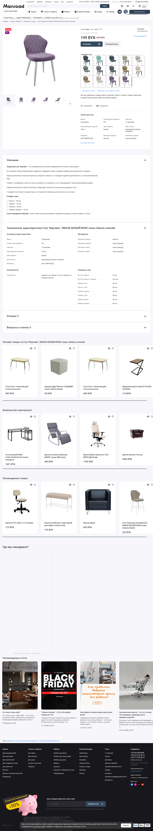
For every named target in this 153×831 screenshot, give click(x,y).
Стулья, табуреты (49, 12)
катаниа (18, 741)
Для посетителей (8, 760)
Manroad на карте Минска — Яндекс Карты (27, 653)
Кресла (32, 12)
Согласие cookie (39, 827)
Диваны (56, 763)
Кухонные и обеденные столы (64, 770)
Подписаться (95, 804)
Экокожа (82, 770)
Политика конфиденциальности (116, 777)
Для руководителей (9, 753)
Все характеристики (87, 143)
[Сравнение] (128, 6)
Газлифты (82, 760)
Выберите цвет (87, 54)
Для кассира (32, 756)
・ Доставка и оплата (88, 91)
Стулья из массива (34, 763)
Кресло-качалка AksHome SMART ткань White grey (55, 456)
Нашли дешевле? (140, 36)
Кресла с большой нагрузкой (12, 773)
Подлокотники (84, 763)
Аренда (110, 12)
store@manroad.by (136, 771)
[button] (70, 104)
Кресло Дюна (89, 523)
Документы (109, 780)
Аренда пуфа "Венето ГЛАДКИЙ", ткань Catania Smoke (59, 387)
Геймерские (7, 777)
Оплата (56, 2)
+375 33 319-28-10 (138, 755)
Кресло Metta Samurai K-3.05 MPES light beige (95, 456)
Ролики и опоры (84, 766)
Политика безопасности (113, 766)
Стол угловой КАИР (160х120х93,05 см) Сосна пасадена (16, 457)
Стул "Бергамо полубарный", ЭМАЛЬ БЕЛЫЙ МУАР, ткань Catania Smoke (135, 525)
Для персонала (8, 756)
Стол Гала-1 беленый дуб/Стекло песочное (17, 387)
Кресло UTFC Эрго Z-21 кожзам (19, 523)
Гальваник (140, 29)
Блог (62, 2)
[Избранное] (133, 6)
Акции (98, 12)
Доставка (48, 2)
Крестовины (83, 756)
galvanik (56, 741)
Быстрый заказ (112, 44)
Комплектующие (82, 12)
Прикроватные (59, 773)
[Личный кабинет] (122, 6)
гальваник (26, 741)
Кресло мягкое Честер (132, 455)
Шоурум (107, 770)
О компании (30, 2)
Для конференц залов (10, 763)
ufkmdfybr (48, 741)
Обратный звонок (136, 760)
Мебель (65, 12)
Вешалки (57, 766)
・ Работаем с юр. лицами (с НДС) (107, 91)
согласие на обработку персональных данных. (89, 809)
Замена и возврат (111, 763)
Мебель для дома (60, 760)
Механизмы (83, 753)
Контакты (70, 2)
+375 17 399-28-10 (138, 757)
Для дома (31, 760)
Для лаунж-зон (8, 766)
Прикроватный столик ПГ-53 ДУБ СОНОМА (137, 387)
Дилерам (40, 2)
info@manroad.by (141, 2)
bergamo (10, 741)
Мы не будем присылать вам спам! (61, 799)
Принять (126, 825)
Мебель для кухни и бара (62, 756)
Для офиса (32, 753)
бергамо (34, 741)
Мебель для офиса (60, 753)
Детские (5, 770)
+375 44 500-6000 (122, 2)
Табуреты (31, 766)
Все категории (10, 11)
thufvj (42, 741)
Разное (81, 773)
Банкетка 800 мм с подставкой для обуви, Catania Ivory (58, 524)
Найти (105, 6)
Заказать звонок (140, 11)
